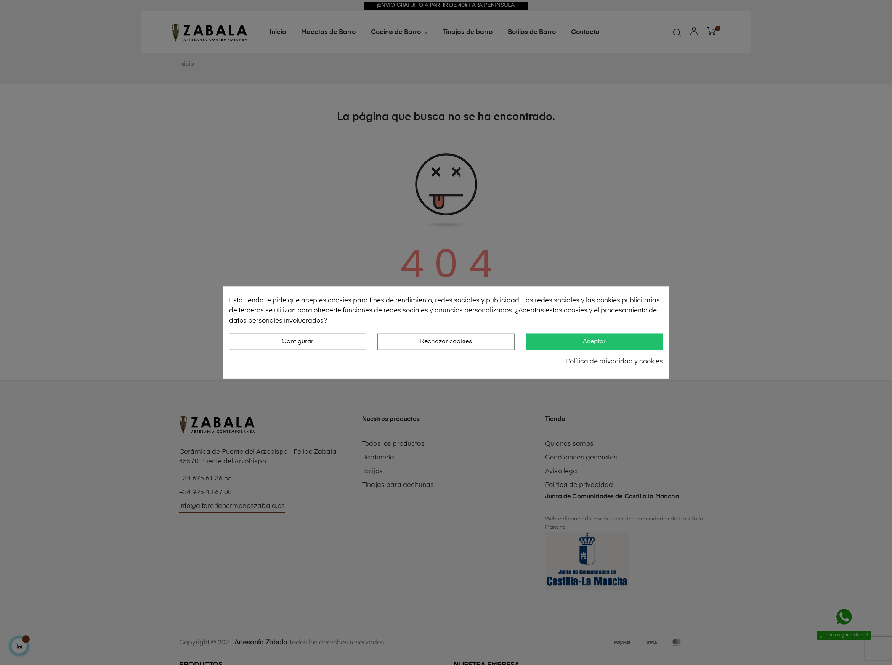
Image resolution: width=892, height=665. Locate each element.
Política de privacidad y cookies (614, 361)
